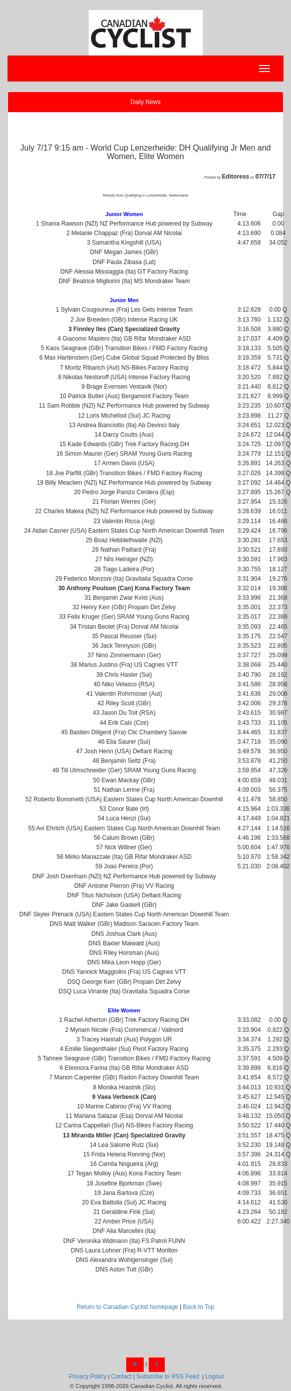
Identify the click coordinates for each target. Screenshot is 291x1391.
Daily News (145, 102)
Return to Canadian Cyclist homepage (127, 1306)
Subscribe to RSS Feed (167, 1376)
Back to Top (198, 1306)
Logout (214, 1376)
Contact (121, 1376)
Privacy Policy (88, 1376)
